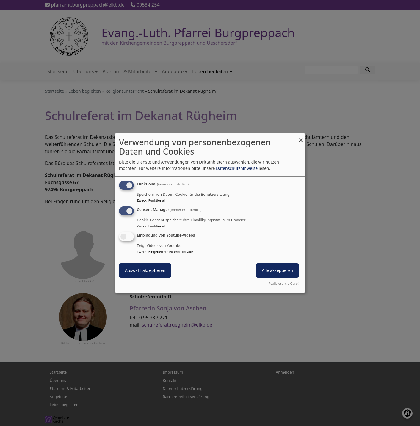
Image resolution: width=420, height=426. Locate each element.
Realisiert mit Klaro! (283, 283)
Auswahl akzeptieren (145, 270)
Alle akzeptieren (277, 270)
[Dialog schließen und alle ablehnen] (300, 137)
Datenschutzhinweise (237, 168)
